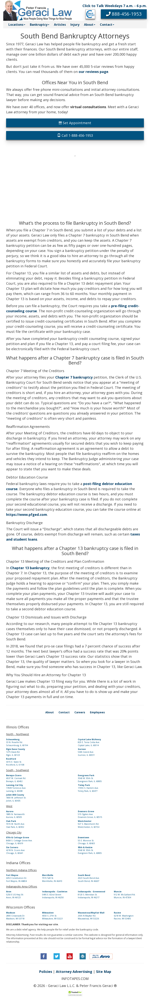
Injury (74, 24)
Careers (79, 712)
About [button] (89, 24)
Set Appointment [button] (75, 123)
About (49, 712)
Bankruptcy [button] (39, 24)
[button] (124, 14)
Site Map (103, 971)
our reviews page (93, 71)
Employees (97, 712)
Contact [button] (107, 24)
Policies (45, 971)
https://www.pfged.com (26, 514)
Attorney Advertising (74, 971)
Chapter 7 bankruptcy (74, 377)
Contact (64, 712)
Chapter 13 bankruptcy (29, 568)
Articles (60, 24)
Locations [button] (16, 24)
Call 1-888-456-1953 (75, 135)
